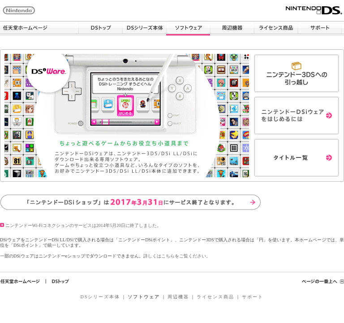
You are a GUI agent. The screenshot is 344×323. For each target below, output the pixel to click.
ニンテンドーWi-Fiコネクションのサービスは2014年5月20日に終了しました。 (80, 225)
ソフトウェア (188, 28)
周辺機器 (232, 28)
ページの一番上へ (323, 281)
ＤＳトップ (60, 281)
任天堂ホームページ (39, 28)
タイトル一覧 (297, 157)
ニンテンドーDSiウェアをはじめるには (297, 115)
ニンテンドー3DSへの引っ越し (297, 73)
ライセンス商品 (276, 28)
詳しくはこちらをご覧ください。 (177, 255)
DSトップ (100, 28)
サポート (320, 28)
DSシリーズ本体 (144, 28)
